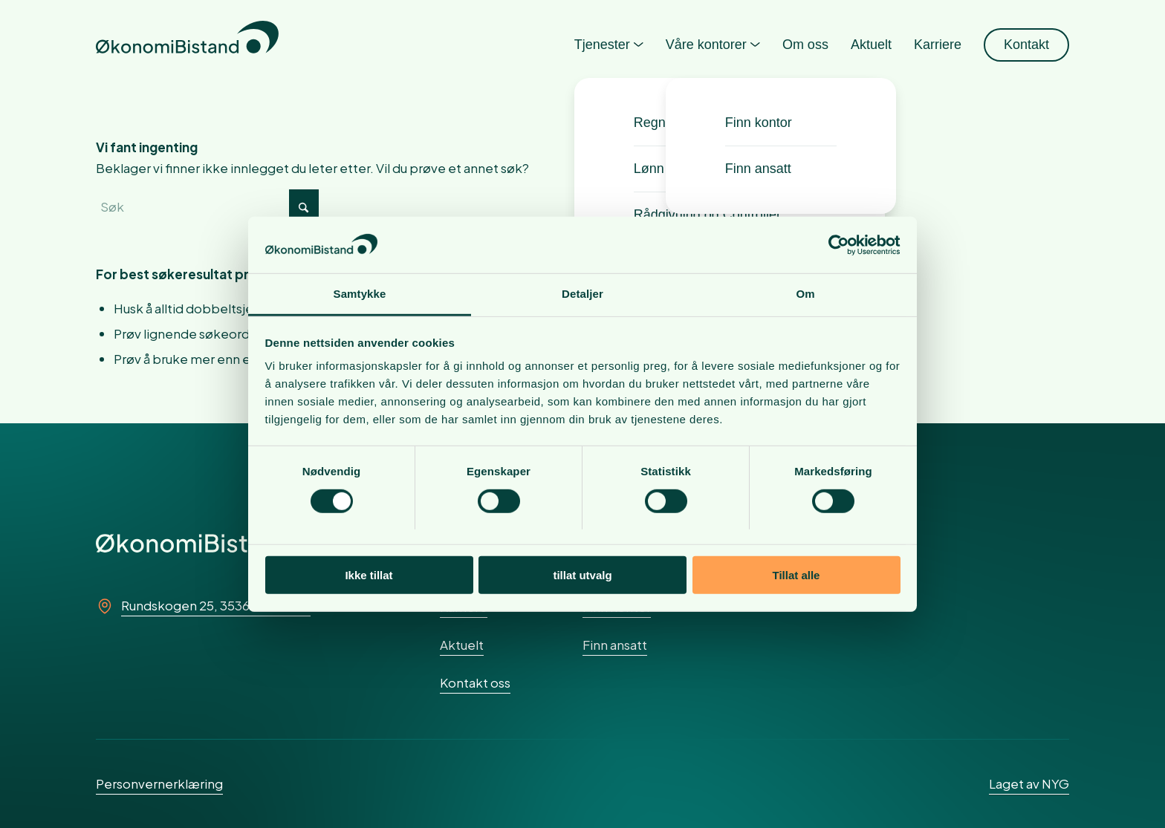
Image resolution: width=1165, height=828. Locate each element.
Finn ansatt (614, 644)
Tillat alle (796, 575)
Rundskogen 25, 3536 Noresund (216, 605)
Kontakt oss (475, 682)
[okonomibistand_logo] (187, 44)
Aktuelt (462, 644)
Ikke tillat (368, 575)
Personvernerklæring (159, 783)
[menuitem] (608, 44)
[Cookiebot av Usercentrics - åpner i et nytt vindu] (835, 245)
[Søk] (207, 206)
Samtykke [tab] (360, 293)
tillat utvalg (582, 575)
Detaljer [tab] (582, 293)
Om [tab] (805, 293)
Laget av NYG (1029, 783)
